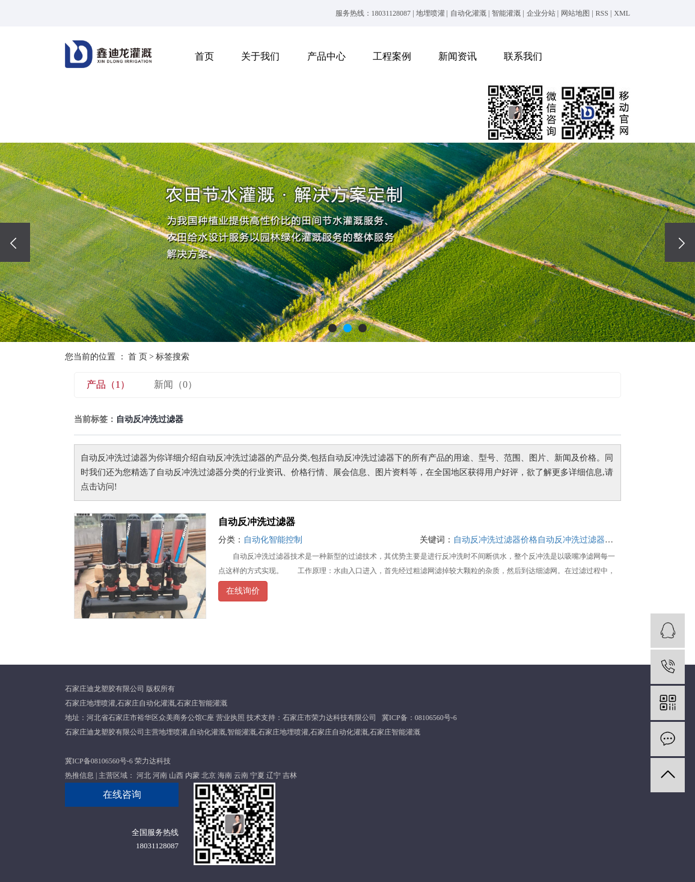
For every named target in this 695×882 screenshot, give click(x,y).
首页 (204, 56)
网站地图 (575, 13)
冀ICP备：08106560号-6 (419, 717)
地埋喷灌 (430, 13)
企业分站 (541, 13)
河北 (143, 775)
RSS (602, 13)
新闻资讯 (457, 56)
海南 (225, 775)
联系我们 (523, 56)
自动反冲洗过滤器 (256, 522)
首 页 (137, 356)
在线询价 (243, 590)
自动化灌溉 (468, 13)
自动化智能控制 (272, 539)
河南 (160, 775)
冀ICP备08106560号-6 (99, 761)
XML (622, 13)
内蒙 (192, 775)
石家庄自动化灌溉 (146, 703)
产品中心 (326, 56)
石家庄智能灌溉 (202, 703)
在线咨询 (122, 794)
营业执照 (230, 717)
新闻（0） (175, 384)
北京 (208, 775)
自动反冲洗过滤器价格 (495, 539)
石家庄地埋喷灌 (90, 703)
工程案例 (392, 56)
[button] (332, 328)
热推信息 (79, 775)
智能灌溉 (506, 13)
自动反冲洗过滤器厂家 (579, 539)
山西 (176, 775)
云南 (241, 775)
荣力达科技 (153, 761)
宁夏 (257, 775)
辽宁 (273, 775)
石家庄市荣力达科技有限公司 (329, 717)
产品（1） (108, 384)
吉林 (290, 775)
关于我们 (260, 56)
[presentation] (15, 242)
